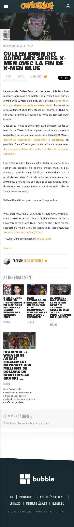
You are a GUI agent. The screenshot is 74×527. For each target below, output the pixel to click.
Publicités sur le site (53, 497)
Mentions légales (36, 504)
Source (7, 248)
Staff (10, 497)
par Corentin (36, 76)
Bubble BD (58, 504)
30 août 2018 (44, 238)
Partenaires (26, 497)
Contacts (15, 504)
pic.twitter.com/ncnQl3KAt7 (27, 232)
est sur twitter (35, 261)
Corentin (13, 261)
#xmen (7, 232)
